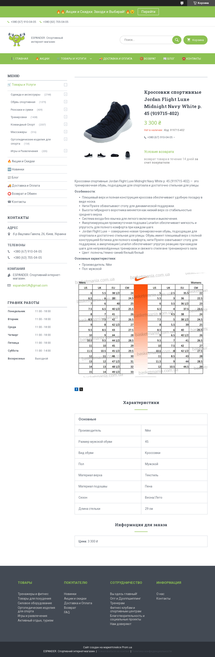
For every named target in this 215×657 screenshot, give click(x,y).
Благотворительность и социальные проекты (127, 617)
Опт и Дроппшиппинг (125, 598)
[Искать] (176, 40)
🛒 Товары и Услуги (71, 58)
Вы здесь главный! (123, 594)
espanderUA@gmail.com (30, 285)
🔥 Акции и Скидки (21, 161)
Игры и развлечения (32, 616)
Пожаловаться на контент (113, 651)
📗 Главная (19, 58)
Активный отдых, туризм (35, 620)
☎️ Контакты (191, 58)
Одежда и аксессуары (25, 94)
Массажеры (19, 132)
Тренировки (19, 117)
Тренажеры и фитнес (33, 594)
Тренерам (117, 603)
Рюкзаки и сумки (22, 109)
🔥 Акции (42, 58)
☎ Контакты (16, 202)
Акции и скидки (75, 598)
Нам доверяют (120, 624)
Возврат (70, 607)
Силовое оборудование (35, 603)
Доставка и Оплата (78, 603)
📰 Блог (169, 58)
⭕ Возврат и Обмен (22, 193)
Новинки (70, 594)
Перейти (148, 12)
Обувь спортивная (23, 102)
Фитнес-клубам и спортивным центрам (125, 609)
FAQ (67, 612)
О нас (160, 594)
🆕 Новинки (15, 169)
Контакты (163, 598)
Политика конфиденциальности (152, 651)
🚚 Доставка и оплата (115, 58)
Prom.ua (127, 647)
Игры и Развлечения (24, 151)
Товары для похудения (34, 598)
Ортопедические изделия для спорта (31, 141)
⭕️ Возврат (148, 58)
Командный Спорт (23, 124)
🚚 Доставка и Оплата (23, 185)
